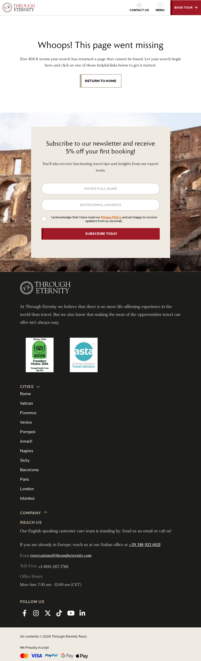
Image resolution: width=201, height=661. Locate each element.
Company (34, 512)
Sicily (24, 460)
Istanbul (27, 498)
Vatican (26, 403)
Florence (28, 412)
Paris (24, 479)
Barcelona (29, 469)
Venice (26, 422)
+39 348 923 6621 (144, 544)
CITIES (30, 386)
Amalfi (26, 441)
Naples (26, 450)
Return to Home (100, 81)
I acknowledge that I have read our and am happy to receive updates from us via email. (104, 219)
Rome (25, 393)
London (27, 488)
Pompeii (27, 431)
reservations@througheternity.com (61, 555)
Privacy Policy (111, 217)
